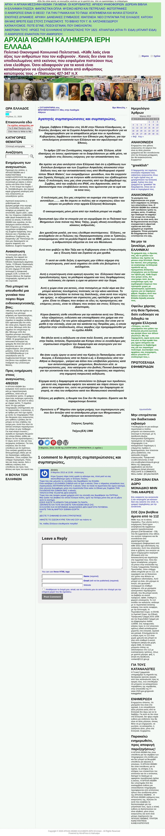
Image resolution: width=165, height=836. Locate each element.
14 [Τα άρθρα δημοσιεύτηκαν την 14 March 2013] (145, 128)
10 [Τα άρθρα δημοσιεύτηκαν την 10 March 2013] (157, 125)
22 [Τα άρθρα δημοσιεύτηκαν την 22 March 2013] (149, 131)
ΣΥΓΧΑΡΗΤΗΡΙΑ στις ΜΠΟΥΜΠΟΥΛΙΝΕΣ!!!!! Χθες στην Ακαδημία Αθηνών (58, 109)
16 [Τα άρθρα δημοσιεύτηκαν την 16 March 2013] (153, 128)
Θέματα (145, 56)
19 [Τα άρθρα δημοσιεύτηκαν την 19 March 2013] (137, 131)
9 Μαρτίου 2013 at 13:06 (62, 472)
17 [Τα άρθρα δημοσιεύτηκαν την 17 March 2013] (157, 128)
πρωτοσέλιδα (145, 409)
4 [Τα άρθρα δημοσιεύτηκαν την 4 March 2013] (133, 125)
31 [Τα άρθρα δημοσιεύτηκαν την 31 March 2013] (157, 134)
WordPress (84, 833)
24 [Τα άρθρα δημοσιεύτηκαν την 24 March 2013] (157, 131)
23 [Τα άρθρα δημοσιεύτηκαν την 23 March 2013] (153, 131)
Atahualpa (95, 833)
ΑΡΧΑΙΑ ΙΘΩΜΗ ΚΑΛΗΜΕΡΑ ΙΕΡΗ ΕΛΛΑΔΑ (57, 43)
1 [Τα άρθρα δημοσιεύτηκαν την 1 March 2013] (149, 122)
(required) (91, 581)
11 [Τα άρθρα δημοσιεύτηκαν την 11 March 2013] (133, 128)
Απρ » (141, 136)
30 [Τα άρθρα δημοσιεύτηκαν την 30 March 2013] (153, 134)
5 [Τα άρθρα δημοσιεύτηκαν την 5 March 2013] (137, 125)
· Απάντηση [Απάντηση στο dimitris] (78, 472)
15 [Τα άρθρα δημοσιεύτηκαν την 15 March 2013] (149, 128)
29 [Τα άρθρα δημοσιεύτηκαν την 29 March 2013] (149, 134)
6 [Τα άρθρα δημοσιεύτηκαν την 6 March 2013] (141, 125)
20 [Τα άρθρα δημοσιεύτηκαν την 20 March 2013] (141, 131)
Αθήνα (8, 112)
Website (87, 590)
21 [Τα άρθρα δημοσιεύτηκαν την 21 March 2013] (145, 131)
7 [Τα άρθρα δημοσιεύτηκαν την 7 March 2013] (145, 125)
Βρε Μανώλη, (118, 107)
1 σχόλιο (97, 448)
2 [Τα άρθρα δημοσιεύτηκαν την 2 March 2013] (153, 122)
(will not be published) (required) (101, 585)
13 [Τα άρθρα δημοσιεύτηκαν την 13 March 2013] (141, 128)
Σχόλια (157, 56)
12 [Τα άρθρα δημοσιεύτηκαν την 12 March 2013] (137, 128)
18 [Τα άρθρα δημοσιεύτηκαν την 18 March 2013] (133, 131)
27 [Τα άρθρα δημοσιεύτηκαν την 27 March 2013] (141, 134)
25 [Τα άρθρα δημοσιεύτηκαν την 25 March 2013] (133, 134)
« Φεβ (134, 136)
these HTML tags (62, 576)
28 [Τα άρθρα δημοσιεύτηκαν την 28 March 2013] (145, 134)
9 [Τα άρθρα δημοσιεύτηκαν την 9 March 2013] (153, 125)
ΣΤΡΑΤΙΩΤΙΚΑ (84, 448)
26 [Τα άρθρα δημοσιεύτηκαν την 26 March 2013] (137, 134)
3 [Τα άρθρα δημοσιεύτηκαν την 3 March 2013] (157, 122)
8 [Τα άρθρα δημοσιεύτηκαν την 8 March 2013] (149, 125)
